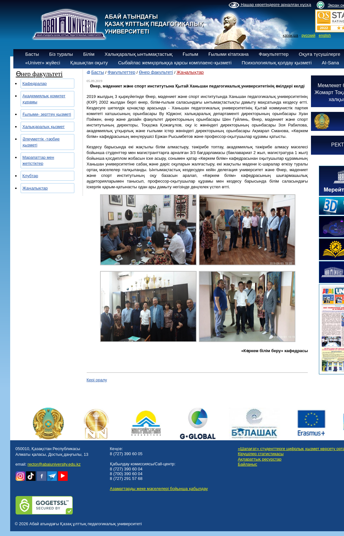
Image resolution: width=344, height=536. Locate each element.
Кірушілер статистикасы (261, 453)
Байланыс (247, 464)
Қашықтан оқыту (89, 62)
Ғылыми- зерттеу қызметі (47, 114)
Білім (89, 54)
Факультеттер (274, 54)
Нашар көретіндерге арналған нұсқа (269, 5)
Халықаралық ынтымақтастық (138, 54)
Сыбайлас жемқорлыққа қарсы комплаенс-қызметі (175, 62)
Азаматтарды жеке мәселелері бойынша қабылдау (159, 488)
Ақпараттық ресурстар (259, 459)
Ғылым (190, 54)
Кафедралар (35, 83)
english (325, 35)
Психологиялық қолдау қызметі (277, 62)
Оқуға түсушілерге (319, 54)
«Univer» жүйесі (42, 62)
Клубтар (30, 175)
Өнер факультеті (156, 72)
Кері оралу (97, 380)
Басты (32, 54)
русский (308, 35)
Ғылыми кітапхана (228, 54)
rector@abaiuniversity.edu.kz (54, 464)
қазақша (290, 35)
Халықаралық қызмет (44, 126)
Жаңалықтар (35, 188)
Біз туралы (61, 54)
